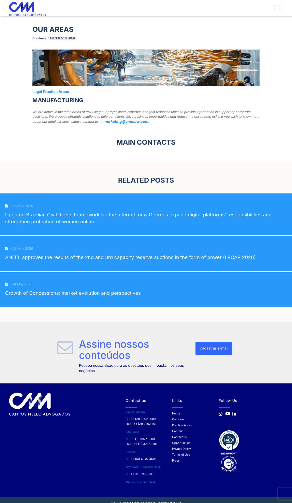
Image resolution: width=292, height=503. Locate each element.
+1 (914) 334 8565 (141, 474)
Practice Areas (182, 425)
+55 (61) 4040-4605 (142, 459)
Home (176, 413)
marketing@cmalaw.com (126, 121)
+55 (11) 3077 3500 (142, 439)
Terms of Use (181, 454)
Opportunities (181, 443)
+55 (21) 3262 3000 (142, 419)
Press (176, 460)
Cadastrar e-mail (214, 348)
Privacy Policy (181, 448)
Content (177, 431)
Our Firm (178, 419)
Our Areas (39, 38)
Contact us (179, 437)
